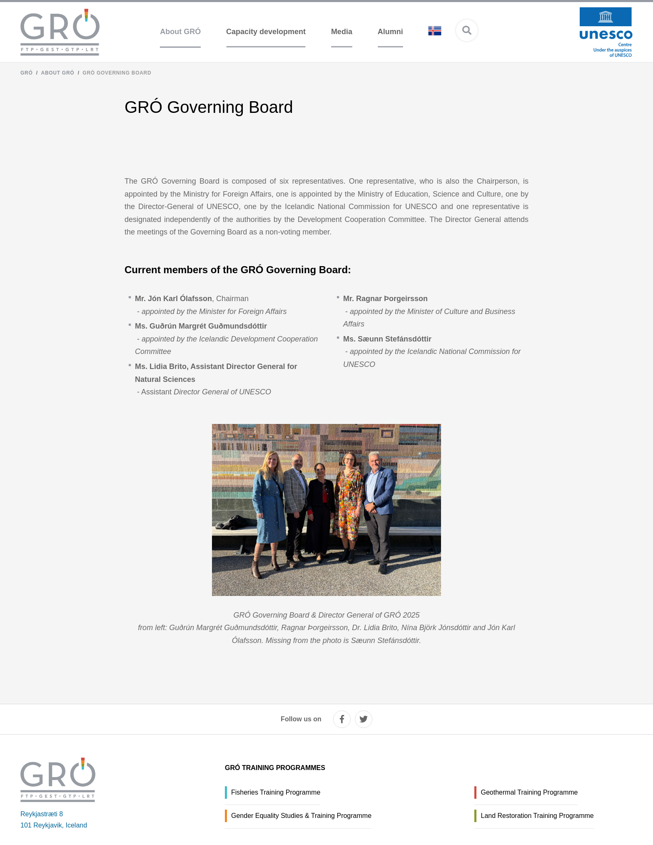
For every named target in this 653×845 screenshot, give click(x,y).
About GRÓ (58, 73)
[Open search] (467, 30)
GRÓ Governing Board (116, 73)
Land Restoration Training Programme (537, 815)
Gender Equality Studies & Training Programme (301, 815)
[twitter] (363, 719)
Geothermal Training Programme (529, 792)
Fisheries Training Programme (275, 792)
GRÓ (26, 73)
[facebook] (342, 719)
